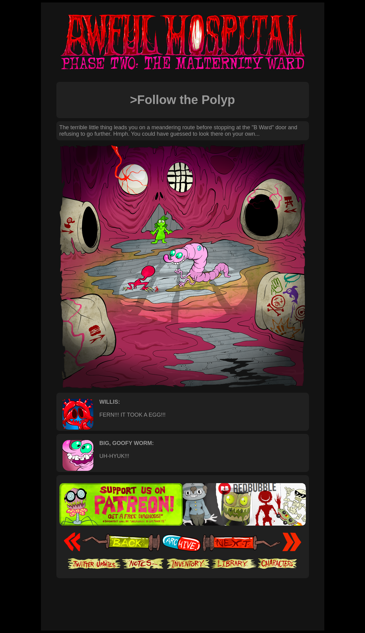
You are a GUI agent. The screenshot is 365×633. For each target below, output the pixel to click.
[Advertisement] (183, 597)
